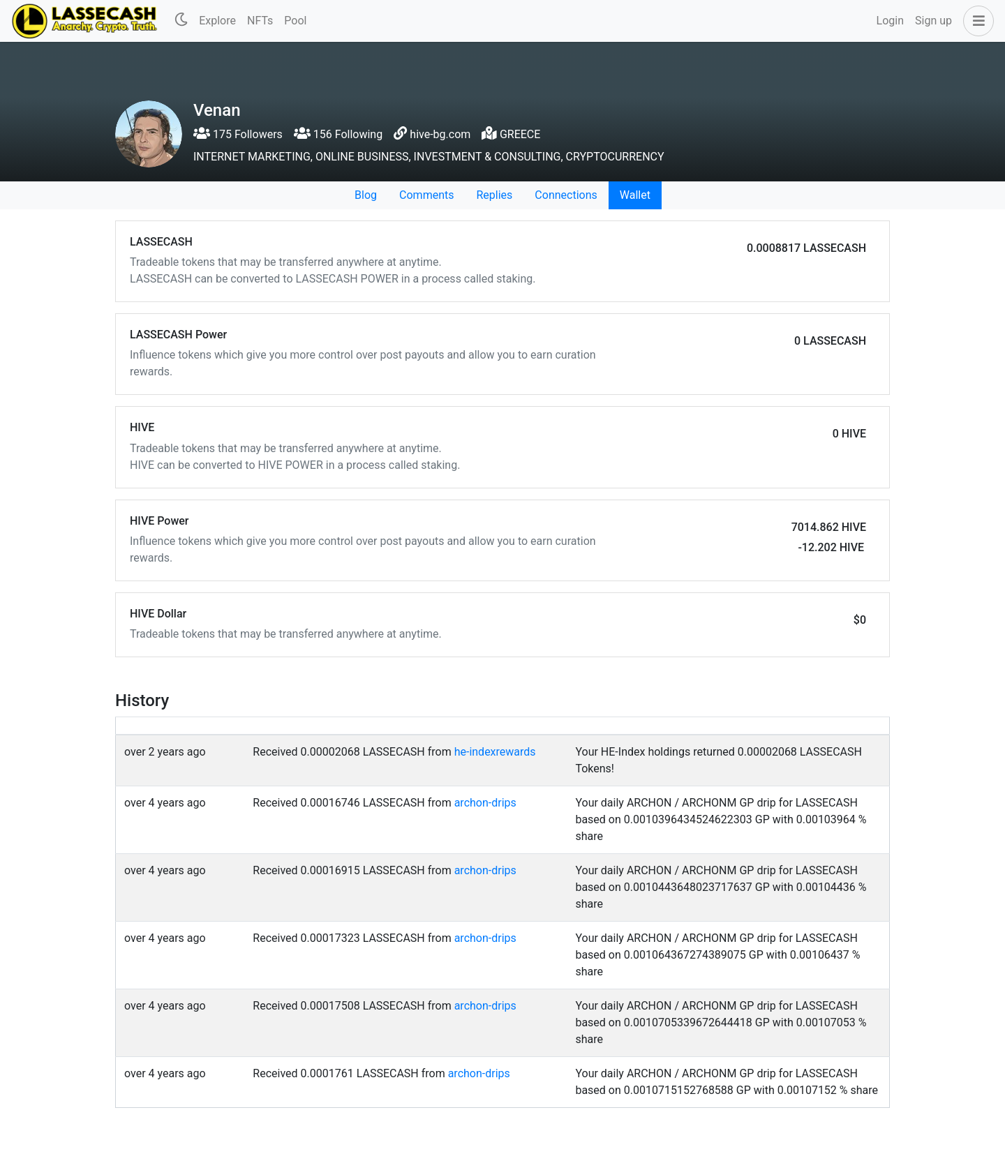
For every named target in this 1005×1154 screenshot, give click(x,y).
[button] (976, 21)
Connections (566, 195)
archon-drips (485, 802)
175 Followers (238, 134)
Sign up (933, 20)
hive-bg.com (440, 134)
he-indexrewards (495, 751)
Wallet (635, 195)
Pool (295, 20)
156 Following (338, 134)
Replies (494, 195)
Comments (426, 195)
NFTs (260, 20)
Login (890, 20)
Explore (217, 20)
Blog (366, 195)
